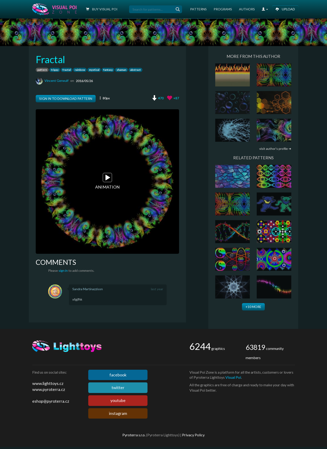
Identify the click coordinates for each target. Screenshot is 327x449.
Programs (223, 9)
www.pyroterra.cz (48, 389)
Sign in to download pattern (65, 98)
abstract (135, 69)
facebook (118, 374)
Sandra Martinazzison (87, 289)
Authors (247, 9)
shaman (121, 69)
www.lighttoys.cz (47, 383)
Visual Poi (233, 377)
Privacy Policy (193, 435)
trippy (55, 69)
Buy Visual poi (102, 9)
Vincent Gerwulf (56, 81)
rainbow (80, 69)
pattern (42, 69)
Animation (107, 181)
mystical (94, 69)
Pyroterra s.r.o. (133, 435)
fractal (66, 69)
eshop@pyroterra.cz (50, 401)
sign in (63, 270)
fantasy (108, 69)
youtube (118, 400)
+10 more (253, 307)
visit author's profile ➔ (275, 149)
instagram (118, 413)
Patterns (198, 9)
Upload (285, 9)
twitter (118, 387)
